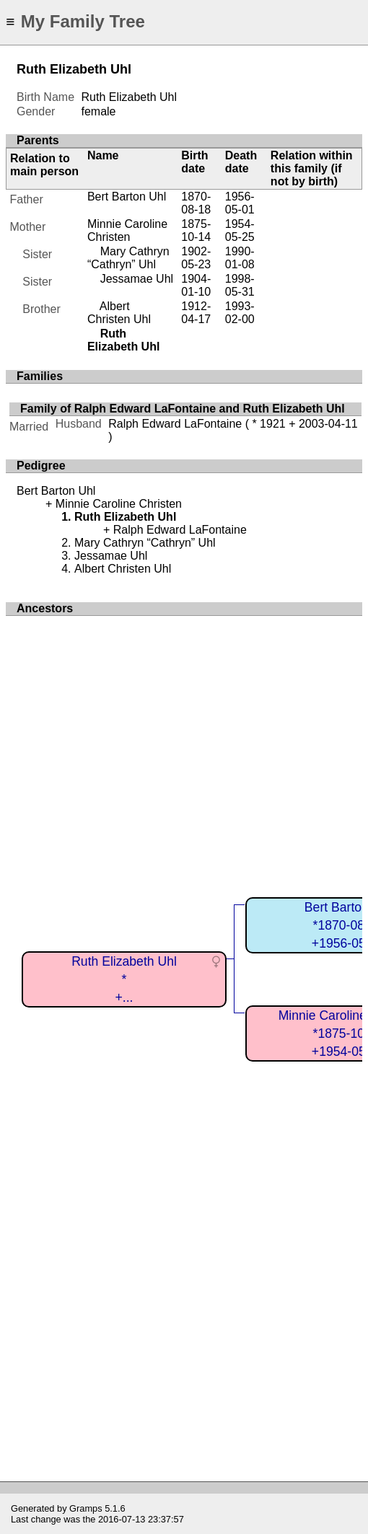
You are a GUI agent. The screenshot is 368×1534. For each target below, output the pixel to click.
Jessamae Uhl (136, 279)
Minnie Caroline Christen (127, 230)
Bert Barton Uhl (126, 196)
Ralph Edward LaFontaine (175, 424)
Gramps (85, 1508)
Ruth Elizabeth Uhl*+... (124, 979)
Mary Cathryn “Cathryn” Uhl (128, 257)
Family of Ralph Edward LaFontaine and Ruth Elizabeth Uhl (182, 408)
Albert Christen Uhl (119, 312)
